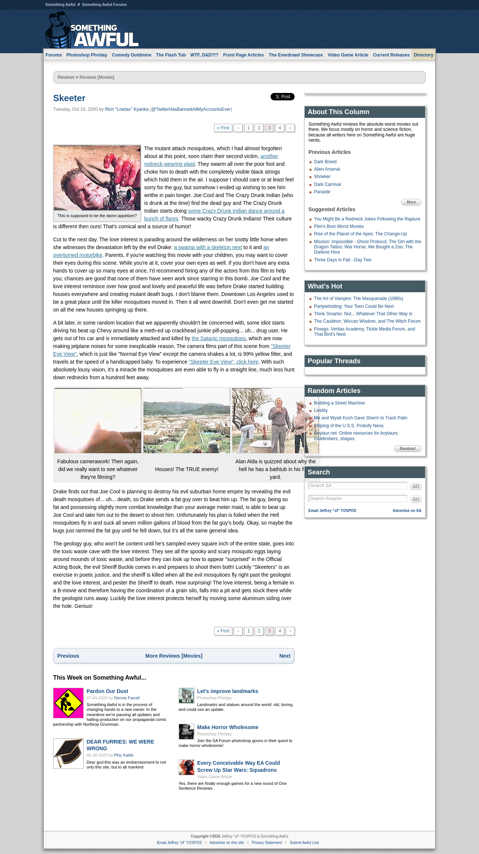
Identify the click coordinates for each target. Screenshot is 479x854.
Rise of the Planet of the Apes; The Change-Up (360, 233)
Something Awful (60, 5)
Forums (54, 55)
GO (416, 486)
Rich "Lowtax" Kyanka (126, 109)
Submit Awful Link (304, 843)
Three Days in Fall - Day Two (343, 259)
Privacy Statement (267, 843)
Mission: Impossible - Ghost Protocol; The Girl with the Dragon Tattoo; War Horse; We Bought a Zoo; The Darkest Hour (367, 247)
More (411, 202)
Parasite (322, 191)
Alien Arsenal (327, 169)
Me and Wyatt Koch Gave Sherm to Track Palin (360, 417)
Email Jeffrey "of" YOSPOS (332, 511)
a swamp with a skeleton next (208, 247)
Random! (408, 449)
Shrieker (322, 176)
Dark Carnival (327, 184)
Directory (424, 55)
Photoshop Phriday (214, 698)
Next (285, 656)
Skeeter (69, 98)
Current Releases (391, 55)
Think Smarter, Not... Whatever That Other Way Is (363, 313)
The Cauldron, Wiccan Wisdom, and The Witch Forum (367, 321)
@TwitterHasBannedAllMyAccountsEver (191, 109)
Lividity (321, 410)
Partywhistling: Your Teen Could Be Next (354, 306)
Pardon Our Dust (107, 691)
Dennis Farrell (126, 698)
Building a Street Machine (339, 403)
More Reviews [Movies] (174, 656)
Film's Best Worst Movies (339, 226)
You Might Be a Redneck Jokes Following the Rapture (367, 219)
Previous (68, 656)
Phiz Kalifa (123, 755)
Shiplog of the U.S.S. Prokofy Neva (348, 425)
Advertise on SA (407, 511)
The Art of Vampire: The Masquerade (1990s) (358, 298)
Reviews (66, 77)
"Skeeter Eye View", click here (223, 362)
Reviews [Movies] (97, 77)
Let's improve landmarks (227, 691)
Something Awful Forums (104, 5)
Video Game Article (214, 776)
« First (223, 127)
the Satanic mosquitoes (219, 338)
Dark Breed (325, 161)
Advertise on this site (227, 843)
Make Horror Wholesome (228, 727)
